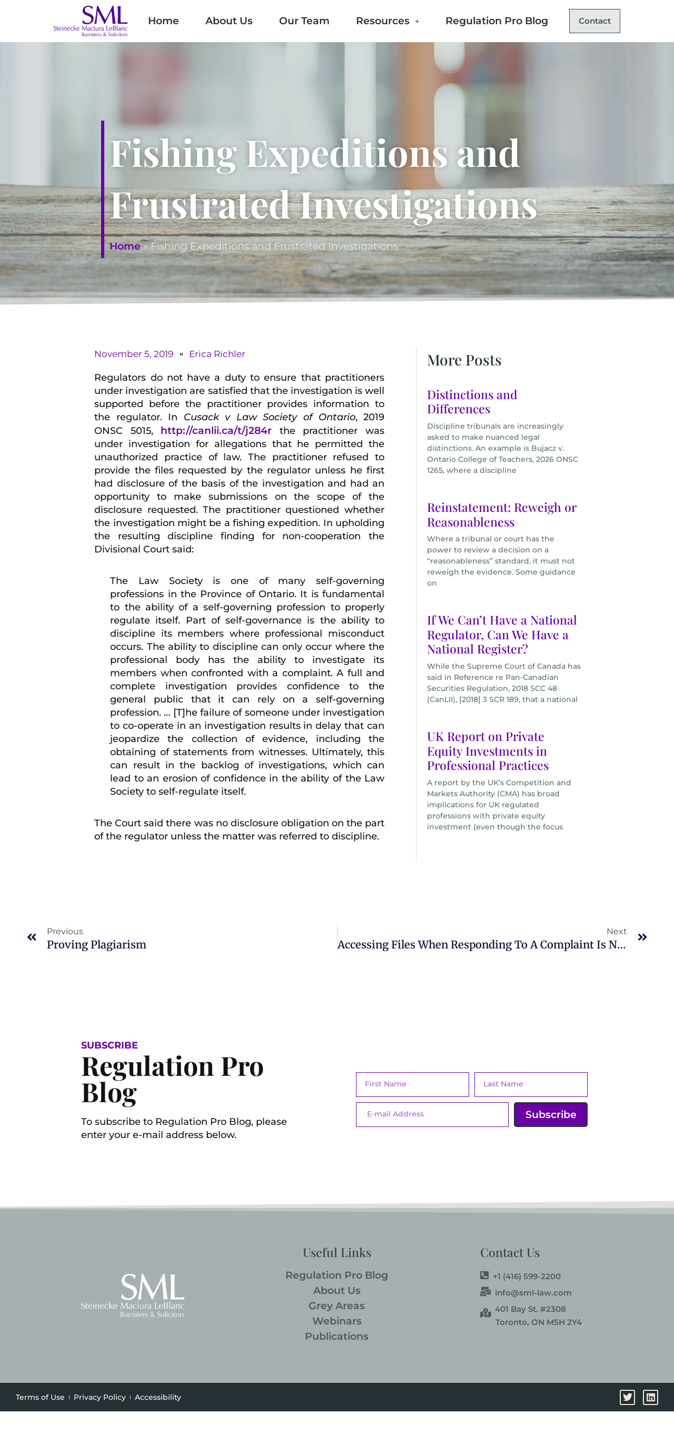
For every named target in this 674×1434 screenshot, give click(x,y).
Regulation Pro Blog (492, 19)
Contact (175, 45)
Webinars (337, 1344)
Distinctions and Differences (472, 424)
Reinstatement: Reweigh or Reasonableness (502, 537)
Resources (382, 19)
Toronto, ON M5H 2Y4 (538, 1345)
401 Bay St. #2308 (523, 1332)
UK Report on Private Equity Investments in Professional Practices (488, 773)
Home (158, 19)
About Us (224, 19)
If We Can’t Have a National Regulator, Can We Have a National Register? (502, 657)
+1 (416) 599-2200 (520, 1299)
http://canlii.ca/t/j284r (216, 454)
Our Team (299, 19)
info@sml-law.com (526, 1315)
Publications (337, 1359)
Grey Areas (337, 1329)
